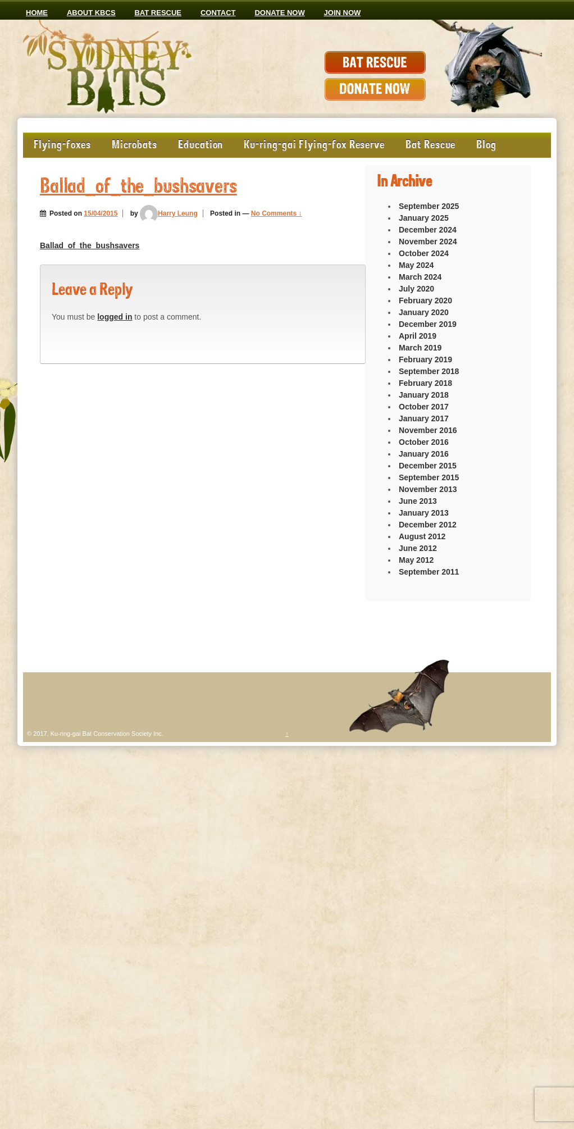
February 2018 (425, 383)
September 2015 (429, 477)
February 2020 (425, 300)
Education (200, 145)
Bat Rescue (157, 12)
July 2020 (416, 288)
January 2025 (424, 217)
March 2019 (420, 347)
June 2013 (418, 501)
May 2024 (416, 265)
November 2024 (428, 241)
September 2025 (429, 206)
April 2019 (417, 335)
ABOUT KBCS (91, 12)
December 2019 (428, 324)
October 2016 (424, 442)
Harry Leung (169, 213)
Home (37, 12)
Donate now (279, 12)
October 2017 (424, 406)
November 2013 (428, 489)
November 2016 (428, 430)
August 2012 (422, 536)
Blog (486, 145)
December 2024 (428, 229)
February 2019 (425, 359)
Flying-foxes (62, 145)
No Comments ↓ (276, 213)
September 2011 (429, 571)
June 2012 (418, 548)
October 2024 (424, 253)
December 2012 (428, 524)
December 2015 (428, 465)
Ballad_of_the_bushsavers (138, 187)
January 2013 (424, 512)
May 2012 (416, 560)
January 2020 (424, 312)
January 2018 (424, 394)
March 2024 (420, 276)
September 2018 (429, 371)
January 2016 (424, 453)
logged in (114, 316)
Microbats (134, 145)
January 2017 (424, 418)
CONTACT (218, 12)
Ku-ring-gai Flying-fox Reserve (314, 145)
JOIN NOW (342, 12)
